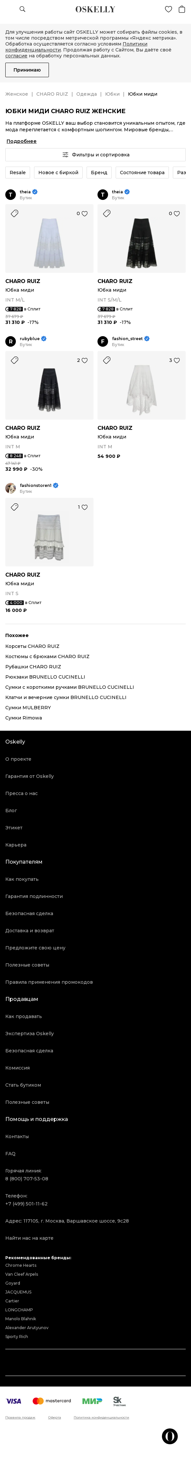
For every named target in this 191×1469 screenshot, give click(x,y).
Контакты (17, 1136)
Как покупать (22, 879)
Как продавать (23, 1016)
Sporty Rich (16, 1336)
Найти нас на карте (29, 1238)
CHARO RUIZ (52, 94)
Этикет (13, 828)
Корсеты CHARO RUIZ (32, 646)
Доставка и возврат (29, 931)
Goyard (12, 1283)
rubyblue (30, 338)
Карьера (15, 845)
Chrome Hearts (20, 1265)
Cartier (12, 1300)
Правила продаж (20, 1418)
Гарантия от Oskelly (29, 776)
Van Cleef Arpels (21, 1274)
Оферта (54, 1418)
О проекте (18, 759)
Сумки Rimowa (23, 718)
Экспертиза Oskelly (29, 1034)
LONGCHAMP (19, 1309)
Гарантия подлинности (34, 896)
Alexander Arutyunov (27, 1327)
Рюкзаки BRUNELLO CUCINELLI (45, 677)
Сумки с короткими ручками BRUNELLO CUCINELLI (69, 687)
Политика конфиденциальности (101, 1418)
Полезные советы (27, 965)
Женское (16, 94)
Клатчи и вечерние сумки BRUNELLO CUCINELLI (66, 697)
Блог (11, 811)
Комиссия (17, 1068)
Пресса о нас (21, 793)
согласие (16, 56)
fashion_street (127, 338)
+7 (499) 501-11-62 (26, 1204)
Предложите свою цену (35, 948)
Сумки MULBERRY (28, 708)
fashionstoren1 (36, 485)
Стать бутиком (23, 1085)
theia (25, 191)
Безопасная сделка (29, 913)
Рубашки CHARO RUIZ (33, 667)
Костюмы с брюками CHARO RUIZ (47, 656)
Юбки (112, 94)
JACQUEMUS (18, 1292)
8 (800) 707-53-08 (26, 1179)
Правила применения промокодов (49, 982)
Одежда (86, 94)
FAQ (10, 1154)
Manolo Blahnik (20, 1318)
